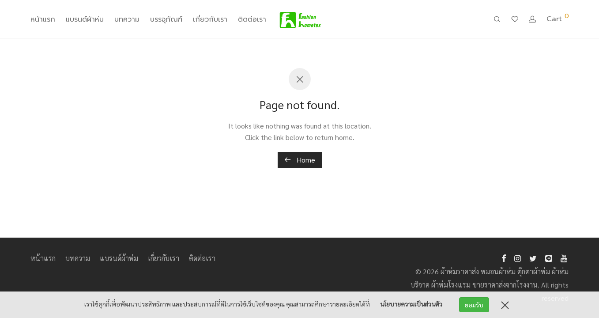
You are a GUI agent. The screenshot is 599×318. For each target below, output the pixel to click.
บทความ (126, 19)
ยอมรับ (474, 305)
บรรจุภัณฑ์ (166, 19)
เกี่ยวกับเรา (210, 19)
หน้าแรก (42, 19)
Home (299, 159)
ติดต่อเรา (252, 19)
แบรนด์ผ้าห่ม (85, 19)
